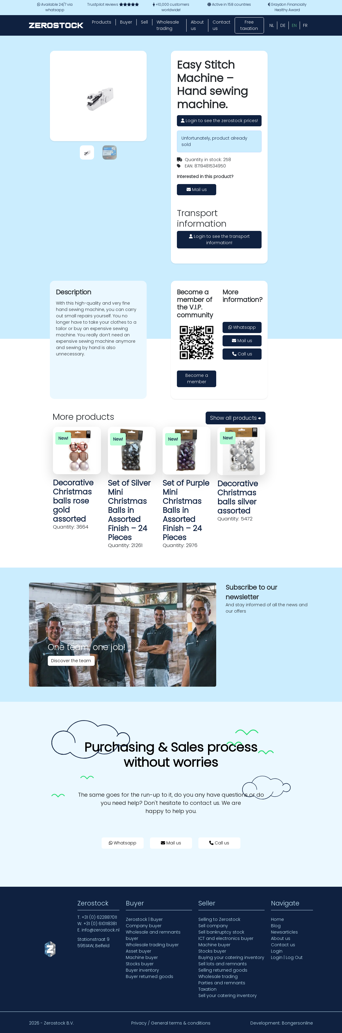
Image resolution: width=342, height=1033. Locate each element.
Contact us (221, 25)
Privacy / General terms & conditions (170, 1023)
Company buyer (143, 926)
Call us (242, 354)
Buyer (126, 22)
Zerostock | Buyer (144, 919)
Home (277, 919)
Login (276, 951)
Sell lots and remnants (222, 964)
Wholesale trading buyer (152, 945)
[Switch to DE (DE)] (282, 25)
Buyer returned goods (149, 976)
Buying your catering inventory (231, 957)
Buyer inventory (142, 970)
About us (197, 25)
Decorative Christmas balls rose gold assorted (73, 501)
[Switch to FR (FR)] (305, 25)
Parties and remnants (221, 983)
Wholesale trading (168, 25)
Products (101, 22)
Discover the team (71, 661)
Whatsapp (242, 327)
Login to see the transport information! (219, 239)
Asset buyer (138, 951)
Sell (144, 22)
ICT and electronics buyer (225, 938)
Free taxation (249, 25)
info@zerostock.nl (100, 930)
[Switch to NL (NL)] (271, 25)
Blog (276, 926)
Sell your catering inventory (227, 996)
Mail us (197, 189)
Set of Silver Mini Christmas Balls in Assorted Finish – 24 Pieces (129, 510)
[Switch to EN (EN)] (294, 25)
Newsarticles (284, 932)
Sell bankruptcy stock (221, 932)
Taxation (207, 989)
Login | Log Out (287, 957)
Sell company (213, 926)
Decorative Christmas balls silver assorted (237, 497)
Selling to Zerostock (219, 919)
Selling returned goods (222, 970)
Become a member (196, 378)
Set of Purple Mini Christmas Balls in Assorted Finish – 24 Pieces (186, 510)
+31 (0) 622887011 (99, 917)
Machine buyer (142, 957)
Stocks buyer (140, 964)
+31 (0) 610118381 (100, 924)
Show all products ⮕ (235, 418)
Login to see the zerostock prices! (219, 121)
